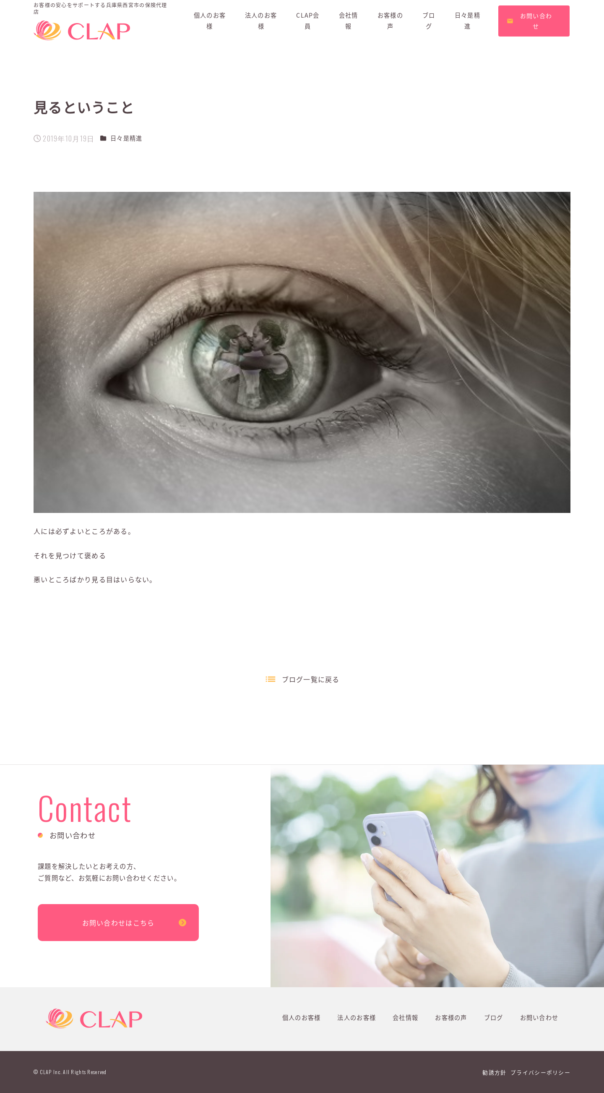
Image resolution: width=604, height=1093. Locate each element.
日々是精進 (126, 138)
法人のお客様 (356, 1017)
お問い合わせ (539, 1017)
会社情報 (405, 1017)
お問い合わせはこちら (118, 923)
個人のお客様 (301, 1017)
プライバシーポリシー (540, 1072)
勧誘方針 (494, 1072)
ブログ (493, 1017)
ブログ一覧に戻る (311, 679)
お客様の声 (451, 1017)
